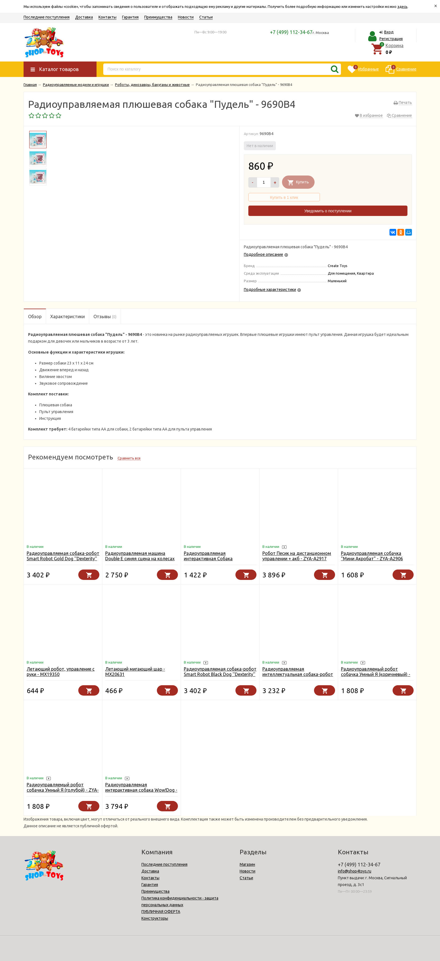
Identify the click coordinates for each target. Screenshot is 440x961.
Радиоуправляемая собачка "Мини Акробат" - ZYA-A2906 (372, 556)
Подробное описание (263, 254)
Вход (389, 32)
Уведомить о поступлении (327, 211)
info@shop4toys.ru (354, 871)
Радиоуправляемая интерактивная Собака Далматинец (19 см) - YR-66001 (217, 558)
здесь (402, 6)
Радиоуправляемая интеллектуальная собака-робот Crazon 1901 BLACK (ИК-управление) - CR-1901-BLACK (297, 676)
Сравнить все (129, 458)
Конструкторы (154, 918)
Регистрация (391, 39)
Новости (186, 17)
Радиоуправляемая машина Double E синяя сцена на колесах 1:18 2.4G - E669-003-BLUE (140, 558)
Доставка (84, 17)
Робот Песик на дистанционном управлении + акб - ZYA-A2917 (296, 556)
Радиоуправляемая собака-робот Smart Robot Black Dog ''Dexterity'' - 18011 (220, 674)
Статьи (206, 17)
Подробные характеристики (270, 289)
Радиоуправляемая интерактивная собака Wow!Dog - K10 (141, 790)
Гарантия (130, 17)
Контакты (107, 17)
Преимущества (158, 17)
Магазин (247, 864)
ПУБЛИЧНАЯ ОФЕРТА (160, 911)
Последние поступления (47, 17)
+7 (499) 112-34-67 (291, 32)
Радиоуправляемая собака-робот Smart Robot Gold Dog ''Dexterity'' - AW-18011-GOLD (63, 558)
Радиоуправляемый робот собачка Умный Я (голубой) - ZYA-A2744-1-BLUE (63, 790)
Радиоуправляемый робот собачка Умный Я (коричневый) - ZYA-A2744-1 (375, 674)
